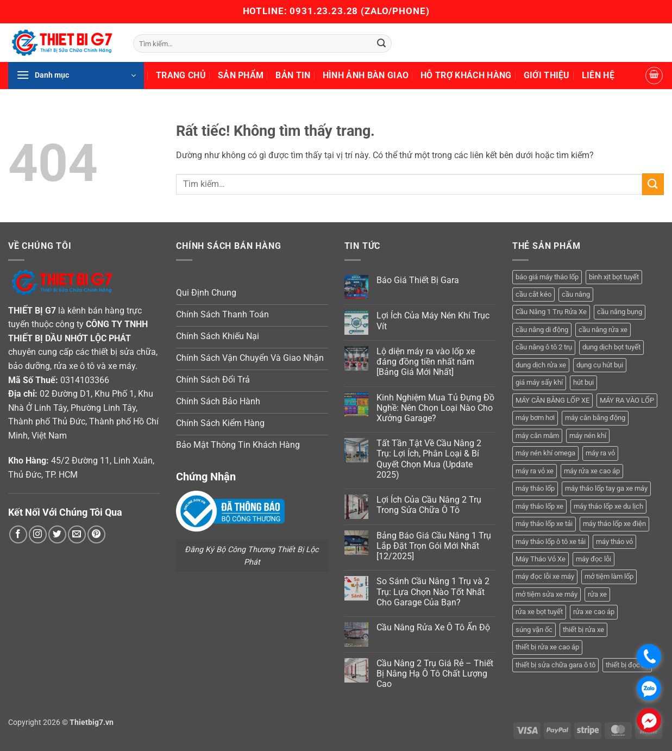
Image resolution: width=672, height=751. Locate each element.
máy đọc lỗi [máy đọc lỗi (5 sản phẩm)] (593, 559)
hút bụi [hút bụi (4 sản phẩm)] (583, 382)
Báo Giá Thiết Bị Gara (417, 280)
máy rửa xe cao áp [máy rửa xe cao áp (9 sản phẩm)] (592, 471)
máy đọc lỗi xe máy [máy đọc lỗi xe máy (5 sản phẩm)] (545, 576)
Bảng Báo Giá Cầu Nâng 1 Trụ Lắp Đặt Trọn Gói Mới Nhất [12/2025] (433, 545)
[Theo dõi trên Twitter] (57, 534)
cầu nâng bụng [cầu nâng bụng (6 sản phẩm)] (619, 312)
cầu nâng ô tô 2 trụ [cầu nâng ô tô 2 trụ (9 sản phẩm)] (544, 347)
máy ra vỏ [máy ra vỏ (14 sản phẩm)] (600, 453)
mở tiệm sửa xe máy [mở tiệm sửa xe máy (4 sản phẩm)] (546, 594)
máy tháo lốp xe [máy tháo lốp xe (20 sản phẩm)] (539, 506)
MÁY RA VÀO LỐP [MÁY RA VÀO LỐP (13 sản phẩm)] (627, 400)
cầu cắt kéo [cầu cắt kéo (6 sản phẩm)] (533, 294)
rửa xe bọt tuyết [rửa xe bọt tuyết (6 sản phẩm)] (539, 612)
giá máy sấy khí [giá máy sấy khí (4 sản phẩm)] (539, 382)
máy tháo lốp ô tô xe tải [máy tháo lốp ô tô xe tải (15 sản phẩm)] (551, 541)
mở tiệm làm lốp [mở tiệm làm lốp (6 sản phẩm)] (609, 576)
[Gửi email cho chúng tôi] (77, 534)
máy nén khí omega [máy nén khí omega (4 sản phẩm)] (545, 453)
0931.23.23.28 (325, 10)
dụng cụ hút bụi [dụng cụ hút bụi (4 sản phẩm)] (599, 365)
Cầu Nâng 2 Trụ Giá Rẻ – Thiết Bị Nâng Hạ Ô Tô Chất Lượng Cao (434, 673)
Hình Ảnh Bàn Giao (366, 75)
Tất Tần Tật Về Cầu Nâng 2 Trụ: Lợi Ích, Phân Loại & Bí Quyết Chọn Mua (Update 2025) (428, 459)
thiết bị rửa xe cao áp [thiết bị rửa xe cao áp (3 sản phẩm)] (547, 647)
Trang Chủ (181, 75)
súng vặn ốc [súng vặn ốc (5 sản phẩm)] (534, 629)
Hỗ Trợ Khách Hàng (465, 75)
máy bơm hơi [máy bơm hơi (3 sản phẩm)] (535, 418)
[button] (76, 75)
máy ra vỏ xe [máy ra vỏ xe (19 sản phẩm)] (535, 471)
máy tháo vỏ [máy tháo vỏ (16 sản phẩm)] (614, 541)
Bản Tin (292, 75)
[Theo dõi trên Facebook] (18, 534)
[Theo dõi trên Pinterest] (96, 534)
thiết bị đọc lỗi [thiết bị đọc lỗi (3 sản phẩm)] (627, 665)
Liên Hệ (598, 75)
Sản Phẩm (241, 75)
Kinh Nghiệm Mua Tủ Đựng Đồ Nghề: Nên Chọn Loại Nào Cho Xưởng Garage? (435, 407)
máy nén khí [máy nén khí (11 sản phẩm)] (587, 435)
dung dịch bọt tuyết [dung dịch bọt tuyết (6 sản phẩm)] (611, 347)
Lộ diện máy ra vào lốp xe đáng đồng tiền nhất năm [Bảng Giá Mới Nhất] (425, 361)
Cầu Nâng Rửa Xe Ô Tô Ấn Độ (433, 627)
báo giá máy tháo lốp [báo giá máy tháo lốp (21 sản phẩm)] (547, 277)
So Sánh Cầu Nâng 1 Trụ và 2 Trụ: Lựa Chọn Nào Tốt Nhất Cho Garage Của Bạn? (432, 591)
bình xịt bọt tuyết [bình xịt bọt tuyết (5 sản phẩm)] (614, 277)
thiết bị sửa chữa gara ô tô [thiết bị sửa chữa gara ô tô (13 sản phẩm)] (555, 665)
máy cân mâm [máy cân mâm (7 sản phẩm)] (537, 435)
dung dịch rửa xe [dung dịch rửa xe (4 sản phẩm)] (541, 365)
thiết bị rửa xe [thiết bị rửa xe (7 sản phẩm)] (583, 629)
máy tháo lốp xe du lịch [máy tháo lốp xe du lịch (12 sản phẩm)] (608, 506)
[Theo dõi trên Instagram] (38, 534)
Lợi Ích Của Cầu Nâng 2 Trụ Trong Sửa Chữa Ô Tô (428, 505)
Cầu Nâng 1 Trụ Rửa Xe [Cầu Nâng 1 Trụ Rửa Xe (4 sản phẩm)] (551, 312)
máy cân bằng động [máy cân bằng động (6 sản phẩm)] (595, 418)
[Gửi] (382, 43)
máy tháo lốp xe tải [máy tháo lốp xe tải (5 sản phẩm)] (544, 524)
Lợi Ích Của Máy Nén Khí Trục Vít (432, 320)
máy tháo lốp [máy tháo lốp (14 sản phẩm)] (535, 488)
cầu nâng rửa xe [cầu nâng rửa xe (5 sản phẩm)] (603, 330)
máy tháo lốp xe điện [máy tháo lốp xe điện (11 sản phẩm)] (614, 524)
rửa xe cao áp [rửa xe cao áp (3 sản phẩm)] (593, 612)
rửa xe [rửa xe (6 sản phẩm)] (597, 594)
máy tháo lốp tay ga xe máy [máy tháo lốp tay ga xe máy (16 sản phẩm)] (606, 488)
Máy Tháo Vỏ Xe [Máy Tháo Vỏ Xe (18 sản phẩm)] (541, 559)
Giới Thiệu (547, 75)
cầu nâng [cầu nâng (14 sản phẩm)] (576, 294)
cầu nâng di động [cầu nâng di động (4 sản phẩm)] (542, 330)
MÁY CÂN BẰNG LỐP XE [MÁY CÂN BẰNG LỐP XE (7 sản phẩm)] (552, 400)
